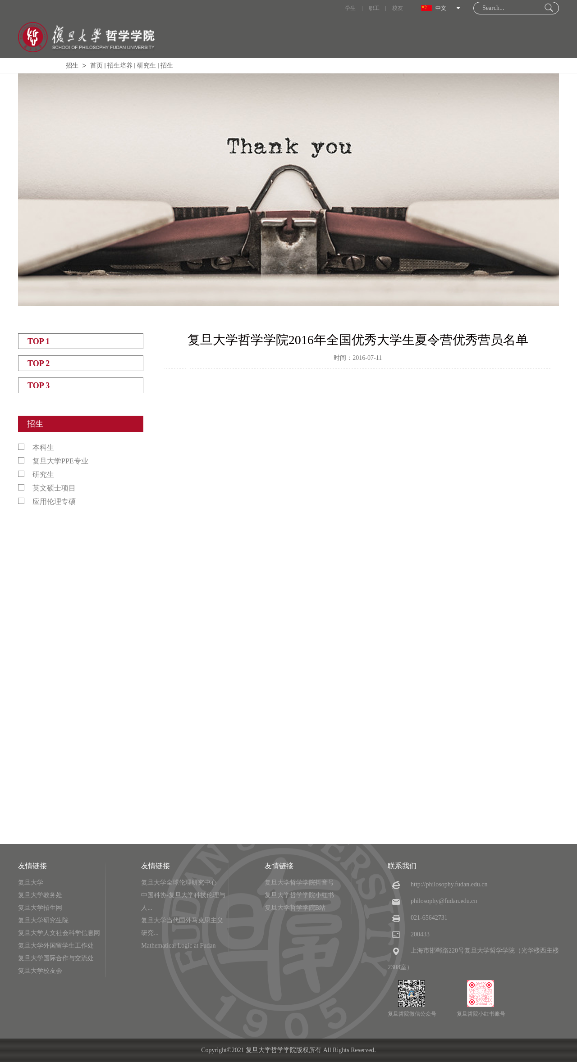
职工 (374, 8)
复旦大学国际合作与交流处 (56, 958)
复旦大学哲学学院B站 (295, 907)
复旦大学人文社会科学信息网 (59, 933)
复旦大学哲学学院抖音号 (299, 882)
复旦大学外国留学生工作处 (56, 945)
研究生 (146, 65)
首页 (96, 65)
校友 (397, 8)
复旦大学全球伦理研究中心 (179, 882)
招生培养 (120, 65)
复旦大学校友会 (40, 970)
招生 (72, 65)
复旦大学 (30, 882)
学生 (350, 8)
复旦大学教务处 (40, 895)
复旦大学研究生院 (43, 920)
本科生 (36, 447)
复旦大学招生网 (40, 907)
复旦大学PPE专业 (53, 461)
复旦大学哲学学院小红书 (299, 895)
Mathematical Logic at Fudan (178, 945)
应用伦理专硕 (47, 501)
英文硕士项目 (47, 488)
